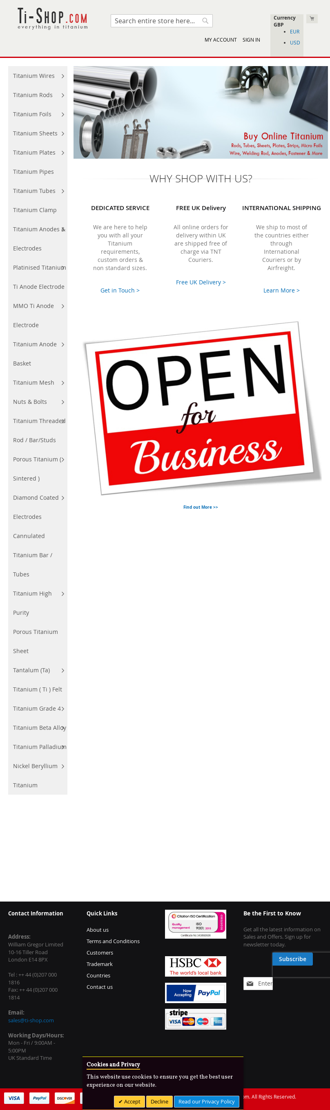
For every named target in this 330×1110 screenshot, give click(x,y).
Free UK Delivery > (201, 282)
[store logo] (52, 19)
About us (98, 929)
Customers (100, 952)
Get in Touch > (120, 290)
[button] (287, 24)
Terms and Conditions (113, 941)
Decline (159, 1101)
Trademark (100, 964)
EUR (294, 31)
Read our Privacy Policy (206, 1101)
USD (295, 42)
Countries (98, 975)
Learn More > (281, 290)
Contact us (100, 986)
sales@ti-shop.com (31, 1020)
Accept (131, 1101)
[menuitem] (37, 75)
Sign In (251, 39)
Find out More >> (200, 507)
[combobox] (162, 20)
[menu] (37, 430)
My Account (221, 39)
